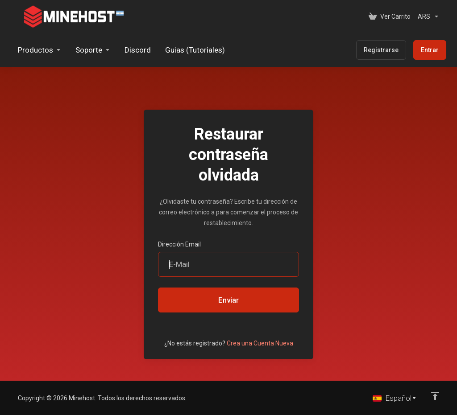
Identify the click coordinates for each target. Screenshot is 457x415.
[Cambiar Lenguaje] (395, 398)
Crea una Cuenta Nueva (260, 343)
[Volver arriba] (435, 395)
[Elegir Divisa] (426, 16)
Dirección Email (179, 244)
